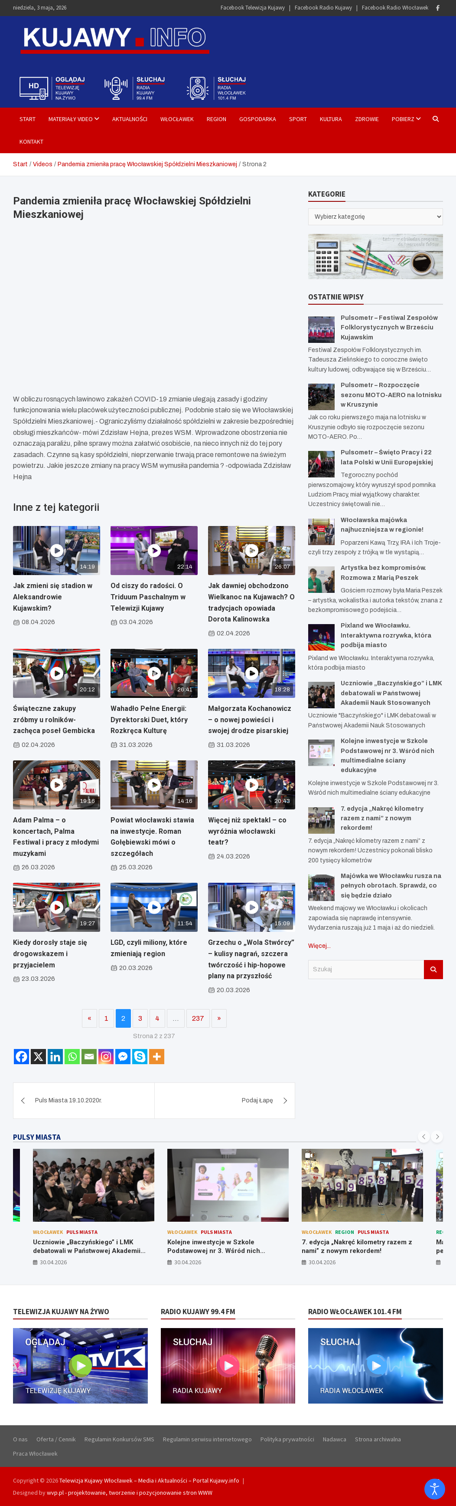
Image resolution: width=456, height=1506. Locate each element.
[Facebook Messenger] (122, 1056)
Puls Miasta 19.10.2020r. (68, 1100)
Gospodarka (257, 119)
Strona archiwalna (378, 1439)
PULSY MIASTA (37, 1137)
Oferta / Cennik (56, 1439)
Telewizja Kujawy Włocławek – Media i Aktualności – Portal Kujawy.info (149, 1480)
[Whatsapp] (72, 1056)
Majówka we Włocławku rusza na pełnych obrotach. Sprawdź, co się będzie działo (391, 886)
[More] (156, 1056)
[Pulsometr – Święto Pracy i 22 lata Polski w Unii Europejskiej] (321, 464)
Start (28, 119)
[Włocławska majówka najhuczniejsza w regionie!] (321, 532)
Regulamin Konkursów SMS (119, 1439)
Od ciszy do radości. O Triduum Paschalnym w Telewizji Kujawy (148, 597)
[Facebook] (21, 1056)
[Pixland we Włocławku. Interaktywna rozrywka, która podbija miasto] (321, 637)
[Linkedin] (55, 1056)
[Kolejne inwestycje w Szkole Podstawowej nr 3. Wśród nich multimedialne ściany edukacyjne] (321, 753)
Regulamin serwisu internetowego (207, 1439)
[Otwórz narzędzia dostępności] (434, 1489)
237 (198, 1018)
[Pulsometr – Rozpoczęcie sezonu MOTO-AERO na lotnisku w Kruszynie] (321, 397)
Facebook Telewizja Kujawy (253, 7)
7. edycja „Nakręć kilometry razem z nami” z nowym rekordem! (382, 819)
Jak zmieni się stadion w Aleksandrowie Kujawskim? (52, 597)
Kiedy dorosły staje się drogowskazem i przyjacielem (50, 953)
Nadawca (334, 1439)
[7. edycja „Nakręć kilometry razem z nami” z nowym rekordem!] (321, 820)
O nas (20, 1439)
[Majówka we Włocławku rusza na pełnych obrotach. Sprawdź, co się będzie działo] (321, 888)
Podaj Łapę (257, 1100)
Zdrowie (367, 119)
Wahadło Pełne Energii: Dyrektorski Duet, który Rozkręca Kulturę (149, 719)
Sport (298, 119)
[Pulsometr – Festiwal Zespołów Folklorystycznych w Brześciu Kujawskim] (321, 329)
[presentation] (424, 1137)
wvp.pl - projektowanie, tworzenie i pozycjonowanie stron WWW (129, 1492)
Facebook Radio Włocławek (395, 7)
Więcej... (319, 946)
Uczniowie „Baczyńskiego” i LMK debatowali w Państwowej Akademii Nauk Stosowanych (391, 693)
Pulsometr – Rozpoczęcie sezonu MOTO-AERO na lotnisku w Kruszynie (391, 395)
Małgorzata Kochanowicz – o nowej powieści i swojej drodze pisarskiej (249, 719)
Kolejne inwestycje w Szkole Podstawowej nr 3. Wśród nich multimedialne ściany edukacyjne (218, 1250)
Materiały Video (71, 119)
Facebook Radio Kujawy (323, 7)
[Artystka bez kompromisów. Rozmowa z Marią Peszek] (321, 579)
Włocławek (177, 119)
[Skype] (139, 1056)
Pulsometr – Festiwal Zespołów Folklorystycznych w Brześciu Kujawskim (389, 328)
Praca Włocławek (35, 1453)
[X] (38, 1056)
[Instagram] (106, 1056)
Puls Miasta (82, 1232)
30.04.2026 (53, 1262)
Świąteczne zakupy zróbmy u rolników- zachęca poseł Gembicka (54, 719)
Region (216, 119)
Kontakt (31, 141)
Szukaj (433, 969)
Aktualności (129, 119)
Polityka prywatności (287, 1439)
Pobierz (403, 119)
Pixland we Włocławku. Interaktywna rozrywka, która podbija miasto (386, 635)
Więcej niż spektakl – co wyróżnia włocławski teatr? (247, 831)
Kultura (331, 119)
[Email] (89, 1056)
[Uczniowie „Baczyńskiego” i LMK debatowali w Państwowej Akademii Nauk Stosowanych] (321, 695)
